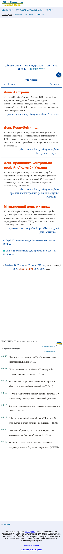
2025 (15, 269)
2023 (36, 269)
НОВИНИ (49, 10)
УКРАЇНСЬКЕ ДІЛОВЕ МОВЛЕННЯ (28, 10)
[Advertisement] (31, 41)
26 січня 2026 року (14, 265)
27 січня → (53, 84)
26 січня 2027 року (36, 265)
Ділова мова (13, 65)
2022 (42, 269)
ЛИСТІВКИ (28, 15)
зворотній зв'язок (31, 545)
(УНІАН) (33, 362)
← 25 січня (9, 84)
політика (5, 524)
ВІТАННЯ (17, 15)
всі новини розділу (48, 346)
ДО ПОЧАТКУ (7, 10)
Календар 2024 (34, 65)
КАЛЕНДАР (6, 15)
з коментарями (49, 351)
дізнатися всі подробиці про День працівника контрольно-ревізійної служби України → (34, 193)
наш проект (30, 532)
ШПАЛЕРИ (39, 15)
